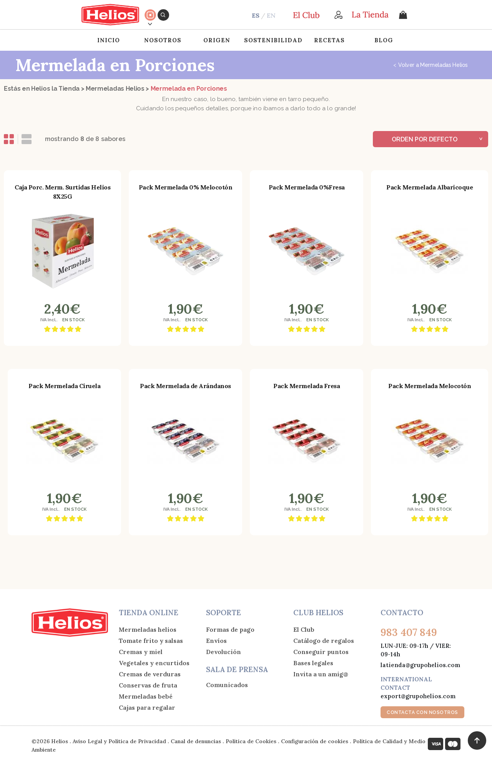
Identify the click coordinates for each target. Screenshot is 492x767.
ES (255, 15)
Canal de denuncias (196, 741)
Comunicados (227, 685)
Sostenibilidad (273, 40)
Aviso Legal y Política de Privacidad (119, 741)
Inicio (108, 40)
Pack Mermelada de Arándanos (185, 386)
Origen (216, 40)
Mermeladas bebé (146, 696)
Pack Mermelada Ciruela (64, 386)
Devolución (223, 652)
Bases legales (313, 663)
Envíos (216, 640)
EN (271, 15)
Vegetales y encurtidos (154, 663)
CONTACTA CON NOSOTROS (422, 712)
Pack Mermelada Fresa (306, 386)
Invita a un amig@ (320, 674)
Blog (383, 40)
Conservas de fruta (148, 685)
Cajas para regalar (147, 707)
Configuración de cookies (314, 741)
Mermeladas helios (147, 629)
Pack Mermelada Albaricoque (429, 187)
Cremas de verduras (150, 674)
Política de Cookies (251, 741)
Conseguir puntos (321, 652)
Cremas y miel (141, 652)
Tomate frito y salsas (151, 640)
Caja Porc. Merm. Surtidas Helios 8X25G (62, 191)
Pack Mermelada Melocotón (429, 386)
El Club (303, 629)
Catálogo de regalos (323, 640)
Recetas (329, 40)
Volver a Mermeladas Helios (430, 65)
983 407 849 (409, 632)
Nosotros (162, 40)
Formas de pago (230, 629)
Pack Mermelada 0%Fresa (307, 187)
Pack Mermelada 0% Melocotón (186, 187)
